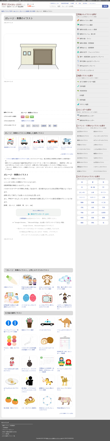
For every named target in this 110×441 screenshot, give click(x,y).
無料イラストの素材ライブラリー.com (54, 438)
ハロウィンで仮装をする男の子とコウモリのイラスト (64, 307)
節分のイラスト (98, 131)
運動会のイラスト (82, 167)
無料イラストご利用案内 (80, 0)
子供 (103, 207)
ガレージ (22, 11)
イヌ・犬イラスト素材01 (29, 408)
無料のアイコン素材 (86, 25)
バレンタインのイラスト (101, 136)
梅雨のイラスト (98, 153)
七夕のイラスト (98, 158)
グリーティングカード (87, 70)
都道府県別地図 (65, 3)
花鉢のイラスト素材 (27, 330)
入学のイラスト (98, 144)
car (14, 11)
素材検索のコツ (91, 0)
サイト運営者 (5, 434)
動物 (82, 202)
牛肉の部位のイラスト (63, 408)
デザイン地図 (84, 104)
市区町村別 (83, 91)
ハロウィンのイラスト (100, 167)
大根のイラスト (8, 287)
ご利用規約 (22, 218)
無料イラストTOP (6, 11)
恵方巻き (85, 3)
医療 (92, 202)
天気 (82, 207)
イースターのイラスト (83, 149)
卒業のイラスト (81, 144)
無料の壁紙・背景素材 (87, 43)
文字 (92, 212)
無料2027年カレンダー (87, 120)
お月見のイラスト (99, 162)
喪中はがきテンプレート (87, 66)
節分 (80, 3)
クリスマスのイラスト (100, 171)
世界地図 (82, 100)
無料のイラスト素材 (27, 121)
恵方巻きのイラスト (83, 136)
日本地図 (82, 86)
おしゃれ (82, 192)
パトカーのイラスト (45, 330)
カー (17, 11)
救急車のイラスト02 (9, 147)
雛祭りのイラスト (82, 140)
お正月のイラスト (82, 131)
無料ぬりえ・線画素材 (87, 47)
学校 (82, 212)
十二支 (103, 202)
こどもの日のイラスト (100, 149)
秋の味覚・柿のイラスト (11, 408)
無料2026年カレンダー (87, 116)
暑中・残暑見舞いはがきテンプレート (92, 57)
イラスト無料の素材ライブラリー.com (17, 158)
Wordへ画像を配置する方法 (9, 431)
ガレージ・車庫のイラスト (38, 210)
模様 (82, 222)
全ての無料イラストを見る (102, 0)
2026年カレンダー (55, 3)
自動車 (27, 11)
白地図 (72, 3)
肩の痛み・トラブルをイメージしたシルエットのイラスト (29, 390)
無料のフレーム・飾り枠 (87, 34)
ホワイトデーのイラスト (101, 140)
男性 (92, 222)
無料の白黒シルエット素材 (88, 29)
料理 (82, 217)
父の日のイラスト (82, 158)
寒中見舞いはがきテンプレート (90, 61)
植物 (103, 217)
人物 (103, 197)
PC (103, 187)
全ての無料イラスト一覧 (8, 436)
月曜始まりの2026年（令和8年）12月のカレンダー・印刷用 (46, 370)
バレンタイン (92, 3)
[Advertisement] (38, 28)
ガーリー (103, 192)
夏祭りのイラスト (82, 162)
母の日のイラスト (82, 153)
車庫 (33, 11)
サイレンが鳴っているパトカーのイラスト (23, 149)
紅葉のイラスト (81, 171)
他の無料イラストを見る (67, 154)
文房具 (103, 212)
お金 (92, 192)
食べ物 (93, 187)
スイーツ (82, 197)
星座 (92, 217)
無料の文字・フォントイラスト (90, 52)
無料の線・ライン (85, 38)
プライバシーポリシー (8, 429)
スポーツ (92, 197)
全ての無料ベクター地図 (87, 81)
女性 (92, 207)
